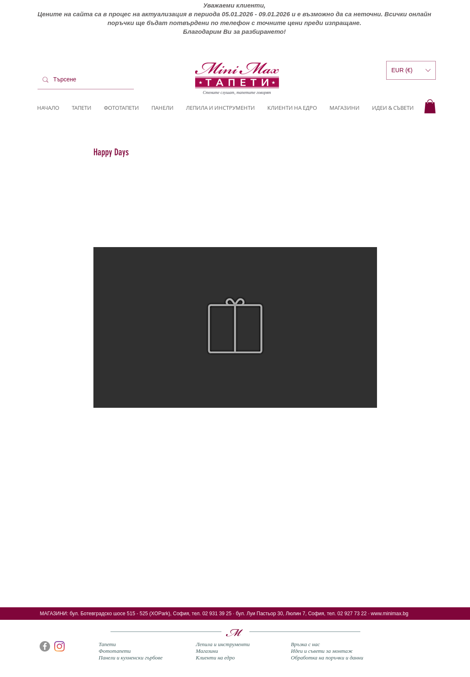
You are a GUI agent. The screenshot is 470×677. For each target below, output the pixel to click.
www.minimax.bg (389, 613)
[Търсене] (84, 80)
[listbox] (411, 70)
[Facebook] (45, 646)
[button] (430, 106)
